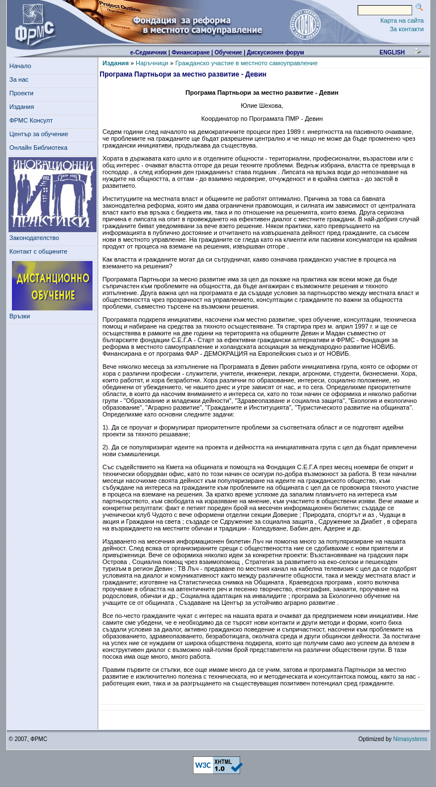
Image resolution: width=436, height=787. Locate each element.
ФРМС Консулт (33, 120)
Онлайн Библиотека (39, 147)
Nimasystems (410, 739)
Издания (24, 106)
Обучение (228, 52)
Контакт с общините (39, 251)
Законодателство (35, 237)
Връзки (21, 316)
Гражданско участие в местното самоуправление (246, 63)
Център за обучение (41, 134)
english (391, 52)
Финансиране (190, 52)
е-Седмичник (148, 52)
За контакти (406, 29)
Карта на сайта (402, 20)
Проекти (23, 93)
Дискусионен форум (275, 52)
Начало (20, 65)
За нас (21, 79)
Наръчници (152, 63)
